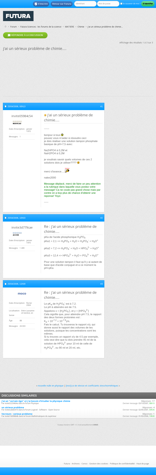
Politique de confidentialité (122, 463)
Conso (84, 463)
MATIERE (69, 26)
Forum (13, 26)
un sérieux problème (13, 407)
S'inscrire (41, 3)
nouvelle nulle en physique (51, 385)
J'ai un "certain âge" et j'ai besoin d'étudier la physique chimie (36, 401)
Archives (76, 463)
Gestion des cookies (98, 463)
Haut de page (142, 463)
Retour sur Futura (61, 3)
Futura (67, 463)
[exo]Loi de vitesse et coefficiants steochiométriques (92, 385)
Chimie (81, 26)
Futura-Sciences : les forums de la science (40, 26)
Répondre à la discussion (25, 35)
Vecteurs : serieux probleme (17, 413)
